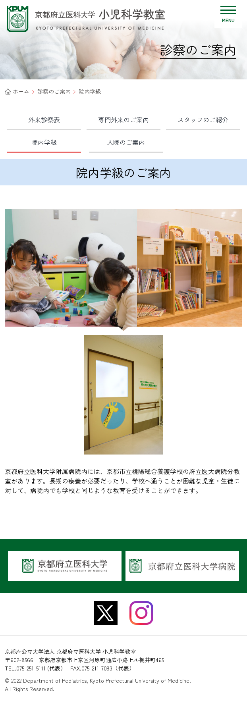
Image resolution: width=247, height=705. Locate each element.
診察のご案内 (54, 91)
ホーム (21, 91)
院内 (44, 142)
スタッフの (203, 119)
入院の (126, 142)
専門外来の (123, 119)
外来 (44, 119)
